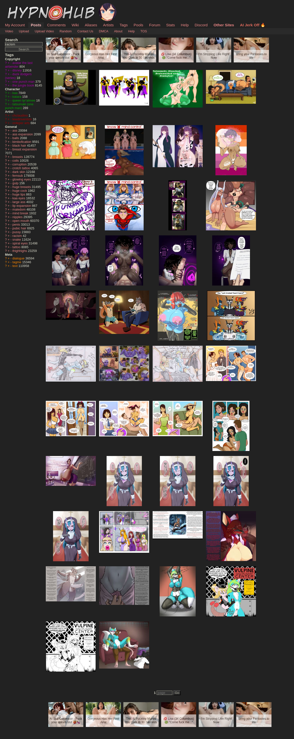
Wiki (75, 25)
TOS (143, 31)
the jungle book (24, 85)
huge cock (20, 191)
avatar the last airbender (19, 64)
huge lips (19, 194)
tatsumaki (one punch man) (19, 106)
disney (18, 70)
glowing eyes (22, 179)
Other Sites (223, 25)
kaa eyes (19, 198)
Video (9, 31)
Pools (138, 25)
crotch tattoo (22, 168)
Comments (56, 25)
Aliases (91, 25)
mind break (21, 213)
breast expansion (25, 149)
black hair (20, 145)
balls (16, 138)
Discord (201, 25)
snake (17, 239)
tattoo (17, 247)
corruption (20, 164)
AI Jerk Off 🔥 (252, 25)
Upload (24, 31)
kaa (16, 93)
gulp (16, 183)
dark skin (19, 172)
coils (16, 160)
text (16, 266)
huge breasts (22, 187)
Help (185, 25)
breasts (18, 157)
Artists (108, 25)
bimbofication (22, 142)
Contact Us (85, 31)
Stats (170, 25)
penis (17, 224)
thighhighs (20, 251)
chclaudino (21, 115)
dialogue (19, 258)
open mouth (21, 221)
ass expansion (23, 134)
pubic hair (20, 228)
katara (17, 97)
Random (66, 31)
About (118, 31)
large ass (19, 202)
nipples (18, 217)
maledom (20, 209)
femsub (18, 175)
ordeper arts (22, 123)
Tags (124, 25)
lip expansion (22, 206)
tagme (17, 262)
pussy (17, 232)
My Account (15, 25)
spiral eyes (21, 243)
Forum (154, 25)
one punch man (24, 81)
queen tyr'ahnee (24, 100)
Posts (36, 25)
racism (18, 236)
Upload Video (44, 31)
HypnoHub (19, 6)
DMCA (103, 31)
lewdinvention (23, 119)
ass (15, 130)
